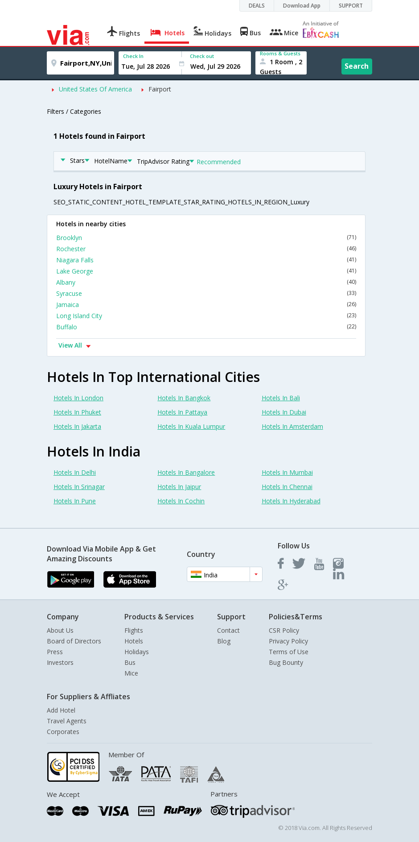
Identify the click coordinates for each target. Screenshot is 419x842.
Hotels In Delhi (74, 472)
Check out (202, 56)
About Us (60, 630)
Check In (133, 56)
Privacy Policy (288, 641)
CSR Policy (284, 630)
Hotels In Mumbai (287, 472)
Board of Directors (74, 641)
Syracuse (206, 293)
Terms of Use (288, 651)
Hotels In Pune (74, 501)
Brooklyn (206, 237)
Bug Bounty (286, 662)
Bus (130, 662)
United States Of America (95, 89)
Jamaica (206, 304)
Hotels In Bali (281, 398)
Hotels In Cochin (181, 501)
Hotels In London (78, 398)
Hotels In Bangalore (186, 472)
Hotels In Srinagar (79, 486)
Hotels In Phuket (77, 412)
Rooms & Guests (280, 53)
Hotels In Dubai (284, 412)
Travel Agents (66, 721)
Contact (228, 630)
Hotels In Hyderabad (291, 501)
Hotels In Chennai (287, 486)
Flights (133, 630)
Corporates (63, 731)
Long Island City (206, 315)
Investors (60, 662)
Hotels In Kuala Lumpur (191, 426)
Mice (131, 673)
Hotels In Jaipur (179, 486)
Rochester (206, 249)
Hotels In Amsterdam (292, 426)
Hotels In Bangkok (183, 398)
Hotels (133, 641)
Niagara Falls (206, 260)
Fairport (159, 89)
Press (55, 651)
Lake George (206, 271)
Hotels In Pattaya (182, 412)
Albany (206, 282)
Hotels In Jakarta (77, 426)
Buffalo (206, 327)
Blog (223, 641)
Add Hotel (61, 710)
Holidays (136, 651)
